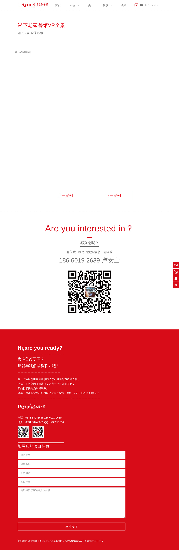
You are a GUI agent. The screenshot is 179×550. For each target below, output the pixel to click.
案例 (74, 5)
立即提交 (71, 526)
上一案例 (65, 195)
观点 (107, 5)
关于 (91, 5)
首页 (58, 5)
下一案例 (113, 195)
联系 (124, 5)
